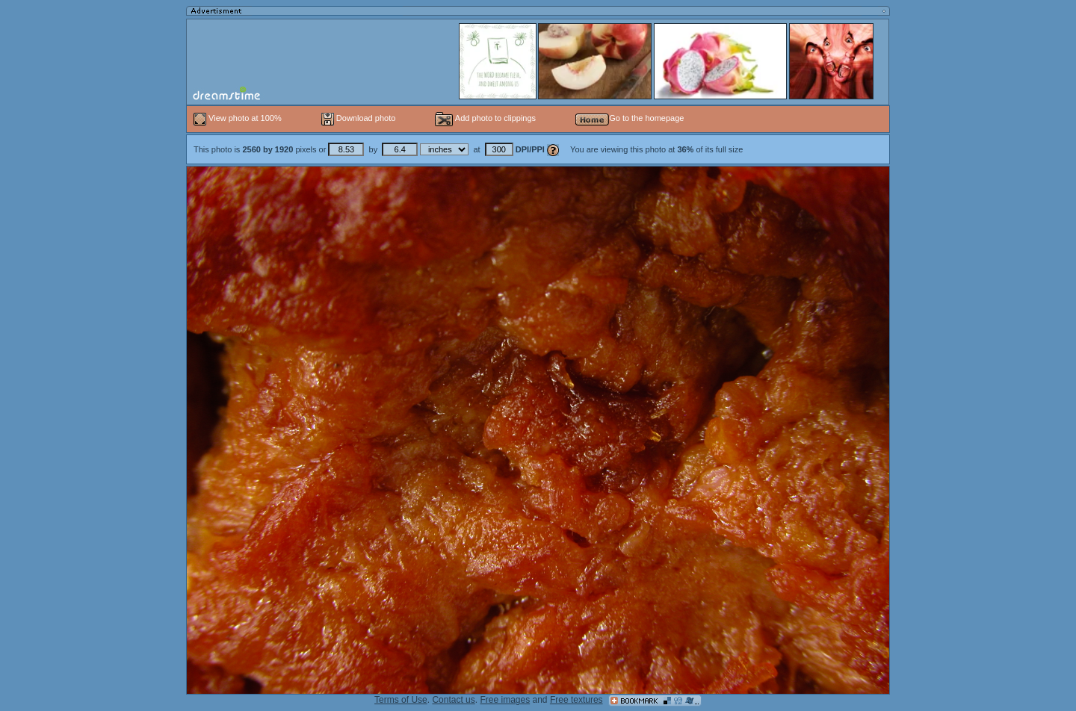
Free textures (576, 700)
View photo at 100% (239, 118)
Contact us (453, 700)
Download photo (358, 118)
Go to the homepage (629, 118)
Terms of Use (400, 700)
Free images (505, 700)
